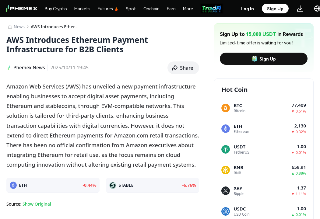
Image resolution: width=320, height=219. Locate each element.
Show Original (37, 204)
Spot (131, 8)
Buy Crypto (56, 8)
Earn (171, 8)
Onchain (151, 8)
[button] (183, 67)
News (19, 27)
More (188, 8)
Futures (108, 8)
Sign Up (263, 59)
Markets (82, 8)
